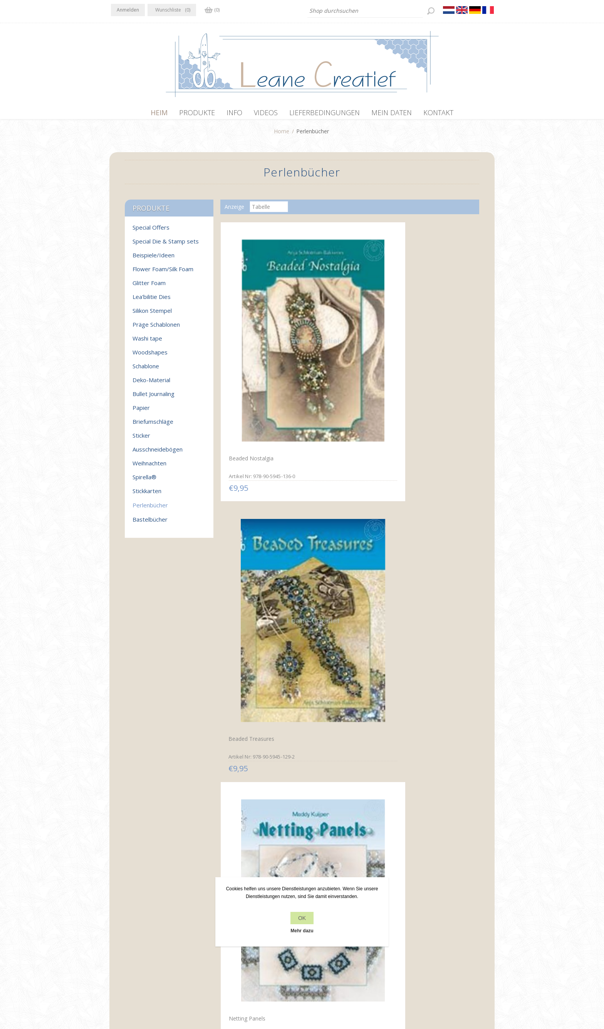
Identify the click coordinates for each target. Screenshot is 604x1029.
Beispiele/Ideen (153, 259)
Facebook (118, 912)
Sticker (141, 439)
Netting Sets (327, 487)
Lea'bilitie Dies (152, 300)
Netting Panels (416, 335)
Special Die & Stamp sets (166, 245)
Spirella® (144, 481)
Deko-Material (151, 384)
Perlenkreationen (333, 639)
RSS (148, 912)
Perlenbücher (150, 509)
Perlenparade (242, 790)
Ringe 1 (406, 790)
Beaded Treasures (334, 336)
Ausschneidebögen (158, 453)
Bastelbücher (150, 523)
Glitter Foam (149, 286)
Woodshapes (150, 356)
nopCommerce (248, 987)
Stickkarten (147, 495)
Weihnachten (149, 467)
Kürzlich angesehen (424, 913)
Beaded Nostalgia (248, 335)
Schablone (146, 370)
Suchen (409, 928)
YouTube (163, 912)
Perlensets (411, 638)
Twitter (133, 912)
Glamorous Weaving (422, 487)
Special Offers (151, 231)
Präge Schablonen (156, 328)
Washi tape (147, 342)
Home (281, 135)
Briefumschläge (153, 425)
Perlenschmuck (245, 487)
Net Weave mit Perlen (253, 638)
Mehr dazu (301, 930)
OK (302, 918)
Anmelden (128, 10)
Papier (141, 411)
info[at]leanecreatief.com (142, 944)
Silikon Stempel (152, 314)
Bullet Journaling (153, 397)
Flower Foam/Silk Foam (163, 273)
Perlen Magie (328, 789)
